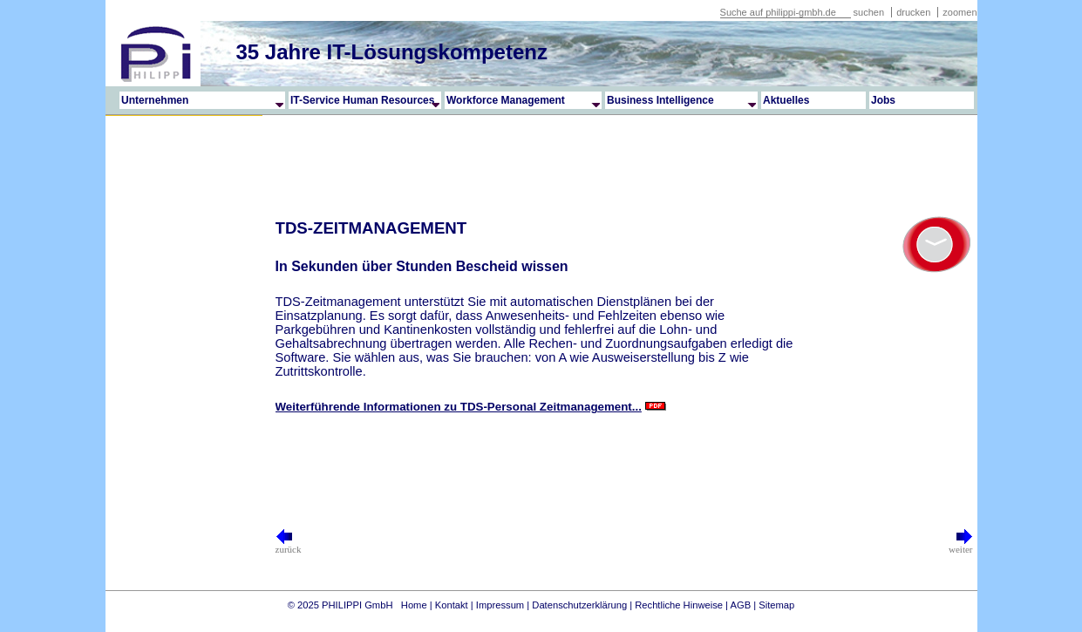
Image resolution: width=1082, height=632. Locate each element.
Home (414, 605)
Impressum (500, 605)
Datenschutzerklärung (579, 605)
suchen (869, 12)
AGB (741, 605)
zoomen (959, 12)
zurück (289, 544)
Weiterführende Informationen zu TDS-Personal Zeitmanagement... (459, 406)
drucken (914, 12)
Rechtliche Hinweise (679, 605)
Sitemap (776, 605)
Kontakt (451, 605)
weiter (960, 544)
